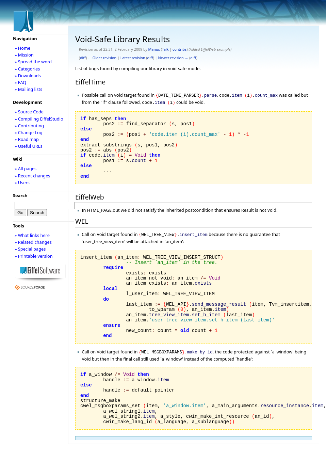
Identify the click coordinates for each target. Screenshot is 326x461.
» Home (22, 48)
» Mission (24, 55)
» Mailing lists (28, 89)
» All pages (25, 168)
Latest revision (132, 57)
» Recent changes (32, 176)
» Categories (27, 69)
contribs (179, 49)
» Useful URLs (29, 146)
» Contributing (29, 126)
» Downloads (28, 76)
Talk (165, 49)
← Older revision (102, 57)
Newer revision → (173, 57)
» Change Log (29, 132)
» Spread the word (33, 62)
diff (83, 57)
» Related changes (33, 242)
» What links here (32, 235)
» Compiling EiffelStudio (39, 119)
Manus (154, 49)
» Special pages (30, 249)
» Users (22, 182)
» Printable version (34, 256)
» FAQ (20, 82)
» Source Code (29, 112)
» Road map (27, 139)
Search (20, 195)
